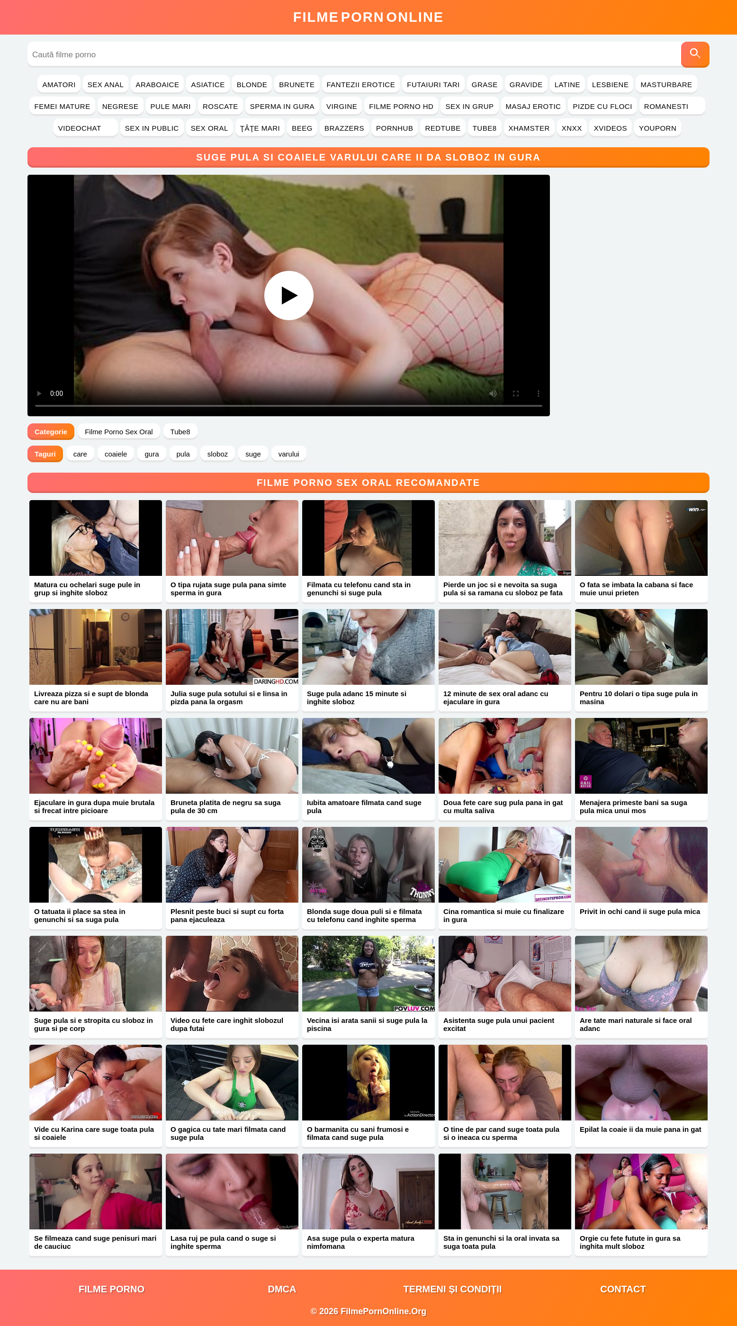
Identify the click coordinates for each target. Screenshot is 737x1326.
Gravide (526, 85)
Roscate (220, 106)
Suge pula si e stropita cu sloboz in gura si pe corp (93, 1024)
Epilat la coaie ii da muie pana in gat (640, 1129)
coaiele (116, 454)
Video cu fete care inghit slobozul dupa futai (227, 1024)
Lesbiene (610, 85)
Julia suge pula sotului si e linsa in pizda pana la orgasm (229, 698)
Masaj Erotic (533, 106)
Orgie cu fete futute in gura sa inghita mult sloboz (630, 1242)
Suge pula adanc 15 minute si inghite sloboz (356, 698)
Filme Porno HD (401, 106)
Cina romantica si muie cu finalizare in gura (503, 915)
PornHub (394, 128)
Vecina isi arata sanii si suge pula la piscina (367, 1024)
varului (289, 454)
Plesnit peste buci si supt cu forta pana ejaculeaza (227, 915)
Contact (623, 1289)
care (80, 454)
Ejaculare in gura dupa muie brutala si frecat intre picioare (94, 806)
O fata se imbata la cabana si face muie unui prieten (636, 589)
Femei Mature (62, 106)
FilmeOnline (368, 17)
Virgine (341, 106)
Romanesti (672, 106)
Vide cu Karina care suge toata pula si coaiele (94, 1133)
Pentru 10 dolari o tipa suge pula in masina (639, 698)
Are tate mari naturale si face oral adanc (636, 1024)
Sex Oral (209, 128)
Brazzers (344, 128)
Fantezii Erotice (361, 85)
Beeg (302, 128)
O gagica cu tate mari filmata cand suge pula (228, 1133)
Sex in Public (152, 128)
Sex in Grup (469, 106)
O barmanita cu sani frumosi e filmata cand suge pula (358, 1133)
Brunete (297, 85)
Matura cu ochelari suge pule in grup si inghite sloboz (87, 589)
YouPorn (657, 128)
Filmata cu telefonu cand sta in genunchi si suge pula (359, 589)
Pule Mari (171, 106)
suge (253, 454)
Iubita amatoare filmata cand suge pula (364, 806)
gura (151, 454)
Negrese (120, 106)
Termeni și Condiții (453, 1289)
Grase (485, 85)
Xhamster (529, 128)
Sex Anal (106, 85)
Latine (567, 85)
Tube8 (485, 128)
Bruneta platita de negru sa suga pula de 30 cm (226, 806)
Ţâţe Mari (260, 128)
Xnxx (572, 128)
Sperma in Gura (282, 106)
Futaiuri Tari (433, 85)
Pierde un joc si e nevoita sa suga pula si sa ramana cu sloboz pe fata (503, 589)
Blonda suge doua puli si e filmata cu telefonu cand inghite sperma (364, 915)
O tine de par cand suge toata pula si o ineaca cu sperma (501, 1133)
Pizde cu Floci (602, 106)
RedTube (442, 128)
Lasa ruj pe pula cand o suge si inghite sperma (223, 1242)
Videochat (85, 128)
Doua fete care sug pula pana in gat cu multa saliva (503, 806)
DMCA (282, 1289)
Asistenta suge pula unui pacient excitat (498, 1024)
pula (183, 454)
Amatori (58, 85)
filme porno (111, 1289)
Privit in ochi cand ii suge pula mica (640, 911)
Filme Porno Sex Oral (119, 432)
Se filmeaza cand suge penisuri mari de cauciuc (95, 1242)
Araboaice (157, 85)
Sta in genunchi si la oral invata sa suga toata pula (501, 1242)
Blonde (252, 85)
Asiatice (208, 85)
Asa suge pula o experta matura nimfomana (360, 1242)
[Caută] (695, 55)
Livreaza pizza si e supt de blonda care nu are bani (91, 698)
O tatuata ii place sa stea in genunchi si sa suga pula (80, 915)
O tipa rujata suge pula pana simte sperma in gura (228, 589)
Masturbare (666, 85)
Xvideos (610, 128)
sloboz (217, 454)
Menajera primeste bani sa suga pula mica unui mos (633, 806)
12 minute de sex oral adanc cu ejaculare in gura (495, 698)
